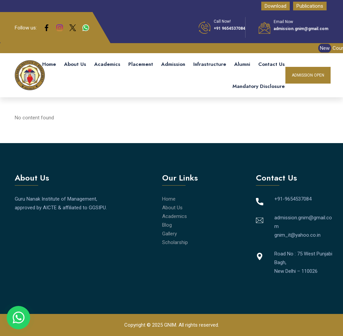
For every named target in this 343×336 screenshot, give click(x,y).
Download (275, 6)
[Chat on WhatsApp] (18, 317)
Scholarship (175, 242)
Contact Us (271, 64)
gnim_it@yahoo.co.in (297, 235)
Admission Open (308, 75)
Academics (107, 64)
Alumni (242, 64)
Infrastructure (209, 64)
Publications (309, 6)
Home (49, 64)
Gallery (169, 234)
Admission (173, 64)
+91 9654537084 (229, 28)
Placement (140, 64)
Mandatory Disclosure (258, 86)
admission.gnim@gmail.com (301, 28)
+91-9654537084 (293, 199)
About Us (75, 64)
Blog (167, 225)
